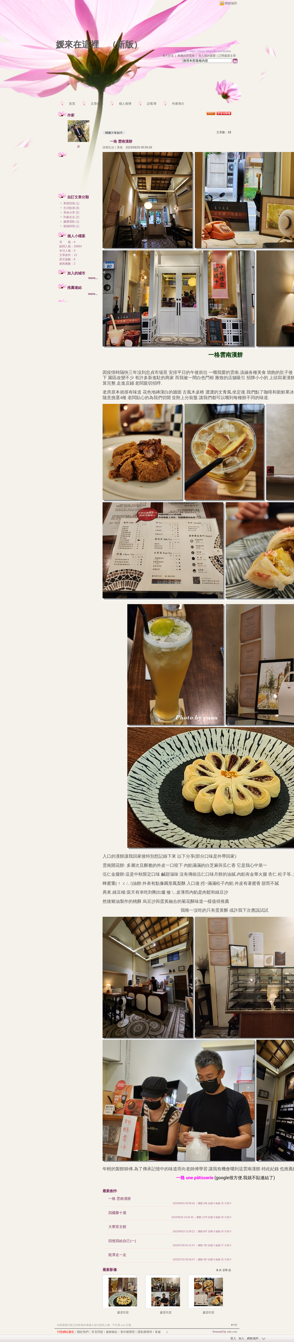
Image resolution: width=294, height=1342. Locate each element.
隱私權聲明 (145, 1332)
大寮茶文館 (117, 1227)
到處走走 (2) (71, 217)
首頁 (72, 103)
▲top (234, 1324)
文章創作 (97, 103)
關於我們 (83, 1332)
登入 (233, 1338)
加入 (241, 1338)
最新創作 (110, 1191)
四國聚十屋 (117, 1213)
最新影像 (110, 1270)
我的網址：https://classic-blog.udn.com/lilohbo (203, 51)
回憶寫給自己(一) (122, 1241)
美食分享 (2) (71, 212)
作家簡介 (178, 103)
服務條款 (111, 1332)
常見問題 (97, 1332)
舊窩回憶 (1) (71, 203)
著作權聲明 (127, 1332)
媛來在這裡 (77, 44)
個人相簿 (125, 103)
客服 (158, 1332)
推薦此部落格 (186, 55)
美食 (120, 147)
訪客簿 (151, 103)
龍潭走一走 (117, 1255)
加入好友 (168, 55)
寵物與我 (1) (71, 226)
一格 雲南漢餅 (121, 141)
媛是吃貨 (123, 1312)
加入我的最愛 (207, 55)
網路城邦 (231, 3)
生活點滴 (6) (71, 208)
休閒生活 (108, 147)
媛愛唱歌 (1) (71, 221)
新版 (125, 44)
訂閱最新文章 (227, 55)
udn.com (232, 1331)
